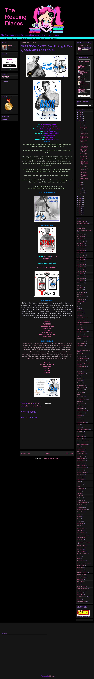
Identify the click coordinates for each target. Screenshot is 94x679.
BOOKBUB (47, 336)
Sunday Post (80, 539)
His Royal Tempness (82, 90)
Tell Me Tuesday (80, 565)
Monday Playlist (80, 456)
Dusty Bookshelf (80, 385)
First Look (79, 401)
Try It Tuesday (80, 581)
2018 (80, 202)
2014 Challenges (81, 241)
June (81, 184)
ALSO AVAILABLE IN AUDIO (47, 267)
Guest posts (80, 420)
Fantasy (79, 394)
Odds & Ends (80, 477)
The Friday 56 (80, 570)
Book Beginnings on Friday (83, 322)
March (81, 190)
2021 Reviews (80, 273)
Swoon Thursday (81, 551)
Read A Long (80, 495)
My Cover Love (80, 470)
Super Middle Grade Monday (83, 542)
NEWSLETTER (47, 332)
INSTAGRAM (47, 328)
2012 (80, 213)
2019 (80, 200)
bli (77, 306)
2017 (80, 204)
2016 (80, 206)
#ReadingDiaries (81, 228)
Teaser (78, 558)
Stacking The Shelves (82, 535)
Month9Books (80, 463)
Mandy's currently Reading (84, 62)
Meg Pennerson (80, 74)
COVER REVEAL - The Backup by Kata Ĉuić (84, 175)
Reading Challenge (81, 504)
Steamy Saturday (81, 537)
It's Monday (79, 431)
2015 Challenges (81, 245)
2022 (80, 120)
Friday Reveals (80, 408)
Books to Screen (81, 345)
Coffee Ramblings (81, 360)
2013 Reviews (80, 238)
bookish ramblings (81, 340)
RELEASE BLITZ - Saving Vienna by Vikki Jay (84, 133)
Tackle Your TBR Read (82, 553)
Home (5, 38)
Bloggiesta (79, 315)
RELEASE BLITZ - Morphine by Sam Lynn (84, 137)
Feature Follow (80, 396)
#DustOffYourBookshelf (82, 223)
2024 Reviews (80, 282)
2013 (80, 211)
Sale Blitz (79, 525)
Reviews (42, 38)
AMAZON (47, 373)
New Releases (80, 474)
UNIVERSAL (47, 259)
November (82, 122)
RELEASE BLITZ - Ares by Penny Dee (84, 129)
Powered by (9, 69)
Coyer (78, 375)
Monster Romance (81, 460)
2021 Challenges (81, 271)
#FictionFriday (80, 225)
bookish (79, 338)
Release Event (80, 511)
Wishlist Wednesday (81, 596)
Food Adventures (81, 403)
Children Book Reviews (82, 358)
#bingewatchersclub (81, 221)
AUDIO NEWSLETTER (47, 334)
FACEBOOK (47, 324)
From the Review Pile (82, 410)
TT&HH (79, 584)
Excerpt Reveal (80, 389)
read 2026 (79, 493)
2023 (80, 118)
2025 (80, 114)
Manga (78, 446)
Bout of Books (80, 347)
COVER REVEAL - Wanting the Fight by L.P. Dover (84, 168)
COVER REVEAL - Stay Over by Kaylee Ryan (84, 150)
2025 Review (80, 287)
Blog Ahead (79, 310)
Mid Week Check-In (81, 453)
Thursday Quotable (81, 574)
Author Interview (80, 299)
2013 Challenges (81, 236)
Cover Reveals (31, 406)
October (82, 124)
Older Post (69, 453)
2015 (80, 208)
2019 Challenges (81, 264)
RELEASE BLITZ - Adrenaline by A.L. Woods (84, 158)
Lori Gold (82, 67)
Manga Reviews (80, 451)
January (82, 193)
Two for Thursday (81, 586)
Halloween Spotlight (81, 422)
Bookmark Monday (81, 343)
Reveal (78, 514)
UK (49, 257)
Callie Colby (82, 91)
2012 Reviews (80, 234)
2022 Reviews (80, 275)
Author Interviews (54, 38)
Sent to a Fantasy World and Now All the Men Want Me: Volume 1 (83, 84)
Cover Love (79, 371)
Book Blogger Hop (81, 327)
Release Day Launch (82, 509)
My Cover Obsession (82, 472)
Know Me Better (80, 438)
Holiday (79, 424)
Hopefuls (79, 427)
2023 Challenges (81, 278)
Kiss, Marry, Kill (82, 66)
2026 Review (80, 289)
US (45, 257)
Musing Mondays (81, 465)
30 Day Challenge (81, 292)
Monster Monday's (81, 458)
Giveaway (79, 415)
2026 (80, 112)
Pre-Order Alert (80, 479)
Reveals (39, 406)
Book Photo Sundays (82, 331)
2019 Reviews (80, 266)
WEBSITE (47, 322)
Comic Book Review (81, 366)
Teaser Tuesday (80, 560)
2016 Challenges (81, 250)
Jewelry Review (80, 436)
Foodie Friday (80, 406)
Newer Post (25, 453)
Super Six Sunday (81, 545)
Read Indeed (80, 497)
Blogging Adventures (81, 317)
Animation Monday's (81, 296)
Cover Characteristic (81, 368)
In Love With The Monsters (83, 429)
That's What (80, 567)
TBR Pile (79, 556)
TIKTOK (47, 330)
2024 (80, 116)
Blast (78, 303)
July (81, 182)
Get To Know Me (81, 413)
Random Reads (80, 488)
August (81, 125)
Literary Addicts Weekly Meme (84, 441)
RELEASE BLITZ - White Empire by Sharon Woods (84, 142)
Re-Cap (79, 491)
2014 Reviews (80, 243)
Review (78, 518)
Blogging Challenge (81, 320)
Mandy (10, 45)
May (81, 186)
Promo (78, 481)
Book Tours (79, 334)
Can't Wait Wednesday (82, 353)
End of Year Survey (81, 387)
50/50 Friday (80, 294)
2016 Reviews (80, 252)
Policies (33, 38)
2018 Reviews (80, 262)
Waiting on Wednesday (82, 588)
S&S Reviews (80, 523)
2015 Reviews (80, 248)
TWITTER (47, 371)
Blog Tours (79, 313)
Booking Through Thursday (83, 336)
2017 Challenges (81, 255)
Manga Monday (80, 449)
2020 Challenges (81, 269)
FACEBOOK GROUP (47, 326)
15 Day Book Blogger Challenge (84, 230)
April (81, 188)
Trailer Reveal (80, 579)
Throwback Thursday (82, 572)
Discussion (79, 382)
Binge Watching (80, 301)
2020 (80, 198)
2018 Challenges (81, 259)
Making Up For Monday (82, 444)
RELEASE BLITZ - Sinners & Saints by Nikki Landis (84, 146)
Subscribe (9, 65)
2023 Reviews (80, 280)
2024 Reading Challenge (84, 45)
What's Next (80, 594)
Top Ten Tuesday (81, 577)
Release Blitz (80, 507)
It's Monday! (80, 434)
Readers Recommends (82, 502)
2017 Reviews (80, 257)
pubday (79, 486)
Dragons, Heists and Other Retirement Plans (84, 72)
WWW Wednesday (81, 601)
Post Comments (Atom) (51, 458)
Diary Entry (79, 380)
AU (55, 257)
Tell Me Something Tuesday (83, 563)
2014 (80, 210)
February (82, 191)
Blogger (51, 676)
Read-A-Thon (80, 500)
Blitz (78, 308)
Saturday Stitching (81, 528)
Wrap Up (79, 599)
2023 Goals (24, 38)
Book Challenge (80, 329)
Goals (78, 417)
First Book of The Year (82, 399)
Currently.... (79, 378)
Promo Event (80, 484)
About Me (14, 38)
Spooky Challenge (81, 532)
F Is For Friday (80, 392)
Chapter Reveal (80, 356)
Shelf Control (80, 530)
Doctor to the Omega (82, 77)
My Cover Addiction (81, 467)
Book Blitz (79, 324)
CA (52, 257)
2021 (80, 196)
